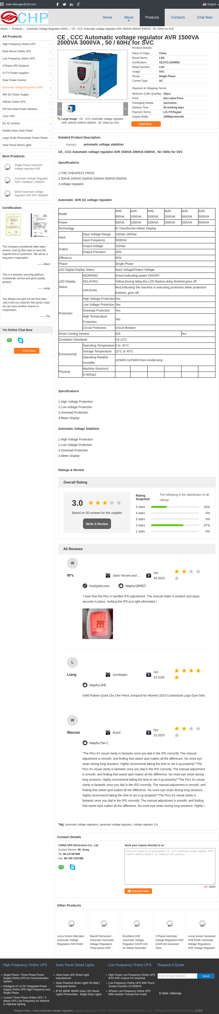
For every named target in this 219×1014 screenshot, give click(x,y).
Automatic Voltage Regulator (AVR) (46, 28)
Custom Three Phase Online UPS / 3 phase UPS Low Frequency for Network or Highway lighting (26, 1001)
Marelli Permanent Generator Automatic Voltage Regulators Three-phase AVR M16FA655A (102, 944)
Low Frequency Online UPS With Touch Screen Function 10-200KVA (131, 984)
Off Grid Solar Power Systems (19, 109)
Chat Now (204, 17)
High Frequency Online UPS (18, 44)
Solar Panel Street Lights (17, 145)
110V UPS (8, 116)
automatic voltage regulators (81, 824)
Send (205, 976)
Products (152, 17)
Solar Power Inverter (14, 80)
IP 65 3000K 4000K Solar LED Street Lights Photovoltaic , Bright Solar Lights (79, 993)
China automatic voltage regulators (53, 1010)
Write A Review (97, 524)
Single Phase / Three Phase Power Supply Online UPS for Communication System (26, 978)
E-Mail (163, 993)
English (213, 4)
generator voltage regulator (116, 824)
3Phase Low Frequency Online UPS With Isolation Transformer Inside (129, 993)
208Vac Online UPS (14, 101)
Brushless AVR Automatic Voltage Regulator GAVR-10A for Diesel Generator (135, 942)
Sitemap (175, 993)
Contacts (178, 17)
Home (107, 17)
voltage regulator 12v (145, 824)
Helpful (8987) (135, 586)
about (128, 17)
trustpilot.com (99, 586)
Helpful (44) (97, 685)
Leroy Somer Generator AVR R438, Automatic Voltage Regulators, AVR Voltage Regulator (202, 942)
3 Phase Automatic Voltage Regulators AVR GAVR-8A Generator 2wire (169, 942)
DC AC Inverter (11, 123)
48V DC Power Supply (15, 94)
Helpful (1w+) (98, 743)
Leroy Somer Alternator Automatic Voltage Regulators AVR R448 (70, 940)
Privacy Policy (22, 1010)
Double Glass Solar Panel (17, 130)
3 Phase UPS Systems (15, 65)
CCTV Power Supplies (15, 73)
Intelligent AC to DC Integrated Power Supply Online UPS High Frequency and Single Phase (26, 989)
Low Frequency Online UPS (18, 58)
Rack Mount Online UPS (16, 51)
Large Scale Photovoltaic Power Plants (25, 137)
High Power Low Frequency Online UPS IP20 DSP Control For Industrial (131, 976)
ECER (199, 1010)
